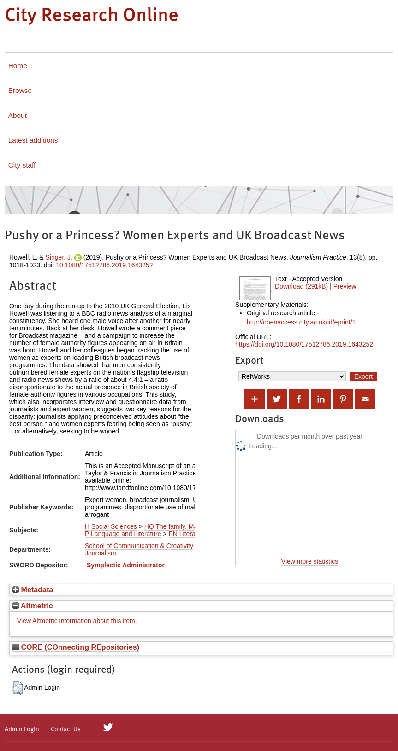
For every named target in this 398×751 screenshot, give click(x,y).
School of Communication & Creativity (139, 545)
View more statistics (309, 561)
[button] (17, 688)
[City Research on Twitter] (108, 727)
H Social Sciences (111, 526)
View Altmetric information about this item (76, 620)
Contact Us (66, 729)
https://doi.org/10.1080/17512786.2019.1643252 (304, 344)
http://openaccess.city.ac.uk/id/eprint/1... (304, 322)
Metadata (32, 589)
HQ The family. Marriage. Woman (192, 526)
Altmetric (32, 605)
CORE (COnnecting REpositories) (75, 647)
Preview (344, 286)
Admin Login (22, 729)
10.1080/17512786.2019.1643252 (104, 265)
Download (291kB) (301, 286)
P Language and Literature (123, 533)
